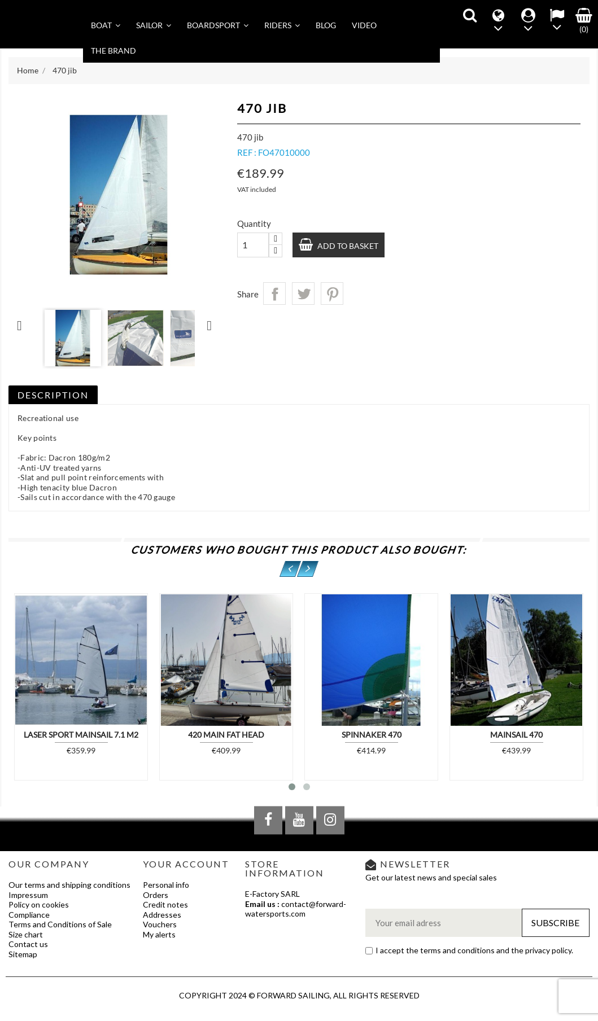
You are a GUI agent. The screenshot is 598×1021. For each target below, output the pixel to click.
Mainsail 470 (516, 734)
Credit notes (165, 904)
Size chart (25, 934)
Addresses (162, 914)
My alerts (159, 934)
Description (53, 394)
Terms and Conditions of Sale (60, 924)
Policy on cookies (38, 904)
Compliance (29, 914)
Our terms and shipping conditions (69, 884)
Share (274, 293)
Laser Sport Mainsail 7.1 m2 (81, 734)
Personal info (166, 884)
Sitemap (22, 954)
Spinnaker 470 (371, 734)
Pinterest (332, 293)
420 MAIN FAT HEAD (226, 734)
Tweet (303, 293)
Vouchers (160, 924)
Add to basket (347, 246)
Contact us (28, 944)
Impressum (28, 895)
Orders (155, 895)
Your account (186, 863)
